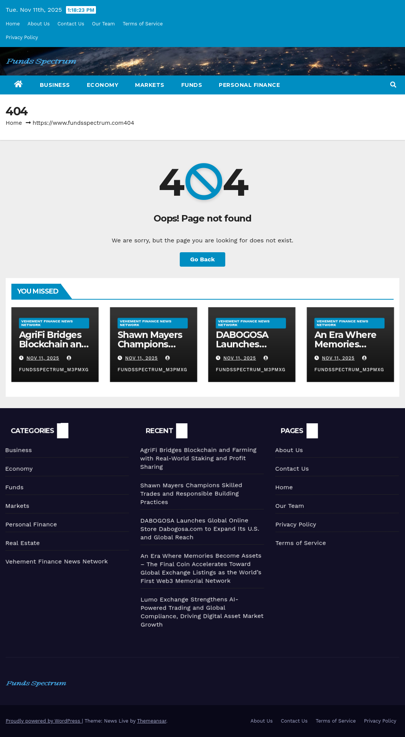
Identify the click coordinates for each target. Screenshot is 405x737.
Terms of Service (142, 24)
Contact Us (70, 24)
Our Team (103, 24)
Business (55, 85)
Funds (191, 85)
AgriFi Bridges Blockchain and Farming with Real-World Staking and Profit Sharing (195, 457)
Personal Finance (249, 85)
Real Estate (21, 543)
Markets (150, 85)
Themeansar (151, 721)
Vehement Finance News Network (47, 323)
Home (13, 24)
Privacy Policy (22, 37)
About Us (39, 24)
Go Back (202, 259)
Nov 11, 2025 (42, 358)
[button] (393, 84)
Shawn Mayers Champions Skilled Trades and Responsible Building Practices (189, 492)
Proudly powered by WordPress (44, 721)
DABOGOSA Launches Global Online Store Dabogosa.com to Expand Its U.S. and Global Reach (197, 528)
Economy (103, 85)
